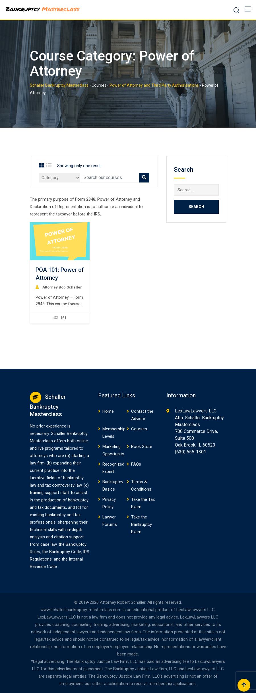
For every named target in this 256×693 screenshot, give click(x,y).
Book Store (141, 446)
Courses (139, 428)
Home (108, 411)
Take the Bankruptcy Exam (141, 524)
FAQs (136, 464)
